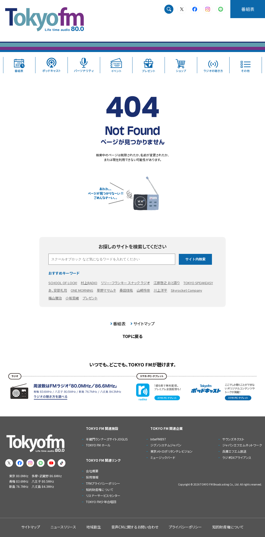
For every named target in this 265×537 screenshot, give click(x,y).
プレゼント (90, 298)
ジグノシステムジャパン (165, 445)
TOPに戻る (132, 336)
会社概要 (92, 471)
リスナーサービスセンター (103, 495)
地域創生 (93, 526)
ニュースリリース (63, 526)
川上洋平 (160, 290)
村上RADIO (89, 282)
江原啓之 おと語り (166, 282)
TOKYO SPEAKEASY (198, 282)
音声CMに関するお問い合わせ (134, 526)
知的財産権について (99, 489)
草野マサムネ (106, 290)
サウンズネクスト (233, 439)
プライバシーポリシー (185, 526)
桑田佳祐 (126, 290)
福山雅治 (55, 298)
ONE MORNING (82, 290)
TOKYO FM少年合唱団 (101, 501)
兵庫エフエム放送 (234, 451)
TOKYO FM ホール (98, 445)
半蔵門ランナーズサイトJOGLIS (107, 439)
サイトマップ (144, 323)
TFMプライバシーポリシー (103, 483)
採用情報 (92, 477)
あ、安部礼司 (57, 290)
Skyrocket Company (186, 290)
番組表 (247, 9)
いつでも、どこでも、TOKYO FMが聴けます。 (132, 364)
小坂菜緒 (72, 298)
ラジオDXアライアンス (236, 457)
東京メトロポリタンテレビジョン (171, 451)
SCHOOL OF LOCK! (62, 282)
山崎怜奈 (143, 290)
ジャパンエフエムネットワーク (242, 445)
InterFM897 (158, 439)
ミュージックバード (162, 457)
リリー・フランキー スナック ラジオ (125, 282)
